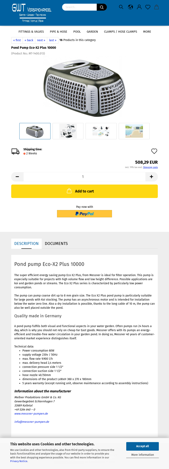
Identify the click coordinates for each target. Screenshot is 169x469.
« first (17, 40)
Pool (77, 31)
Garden (92, 31)
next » (41, 40)
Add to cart (80, 190)
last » (52, 40)
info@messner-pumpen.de (31, 422)
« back (29, 40)
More (147, 31)
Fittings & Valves (31, 31)
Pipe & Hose (58, 31)
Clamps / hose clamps (120, 31)
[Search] (102, 7)
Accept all (142, 446)
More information (142, 455)
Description (26, 243)
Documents (56, 243)
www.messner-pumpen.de (31, 413)
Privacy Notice (18, 461)
